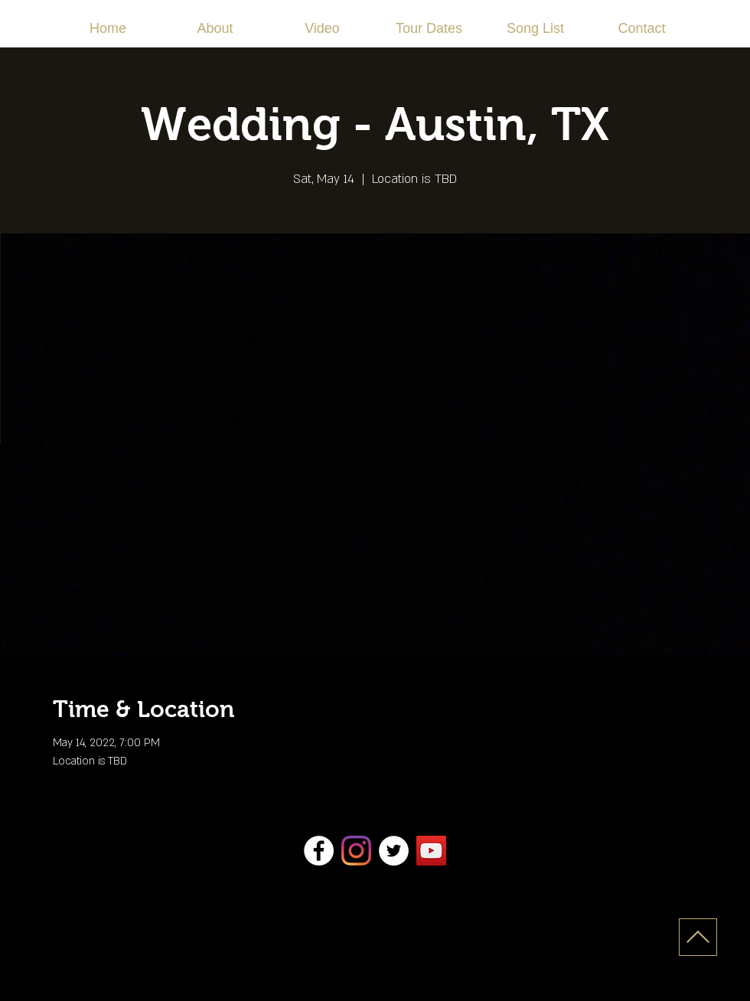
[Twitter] (394, 851)
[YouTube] (431, 851)
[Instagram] (356, 851)
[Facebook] (319, 851)
